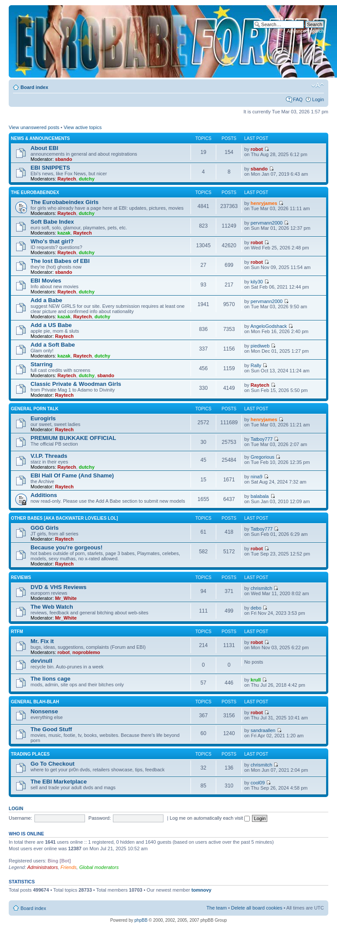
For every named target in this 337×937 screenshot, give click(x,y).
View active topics (83, 127)
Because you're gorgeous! (66, 547)
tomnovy (201, 890)
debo (256, 607)
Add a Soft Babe (53, 344)
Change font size (317, 85)
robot (257, 149)
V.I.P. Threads (49, 456)
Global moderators (99, 867)
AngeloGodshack (268, 326)
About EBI (44, 148)
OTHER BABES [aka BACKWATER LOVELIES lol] (64, 518)
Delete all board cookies (256, 907)
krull (256, 679)
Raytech (67, 178)
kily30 (257, 281)
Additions (44, 495)
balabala (260, 496)
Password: (100, 818)
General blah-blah (35, 701)
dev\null (41, 661)
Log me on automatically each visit (210, 818)
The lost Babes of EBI (60, 261)
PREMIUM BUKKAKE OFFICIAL (73, 438)
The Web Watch (52, 606)
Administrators (42, 867)
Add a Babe (46, 300)
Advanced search (305, 31)
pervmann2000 (267, 222)
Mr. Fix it (42, 641)
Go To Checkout (53, 763)
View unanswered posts (34, 127)
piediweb (260, 345)
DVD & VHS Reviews (58, 587)
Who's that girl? (52, 241)
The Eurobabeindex (35, 192)
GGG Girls (45, 528)
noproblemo (86, 652)
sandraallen (263, 730)
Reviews (21, 577)
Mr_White (66, 598)
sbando (63, 159)
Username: (20, 818)
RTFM (17, 631)
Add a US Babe (51, 325)
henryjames (264, 203)
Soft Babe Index (52, 221)
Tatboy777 (262, 439)
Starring (42, 364)
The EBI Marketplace (59, 781)
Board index (34, 87)
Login (318, 99)
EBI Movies (46, 280)
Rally (256, 365)
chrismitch (261, 588)
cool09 (258, 782)
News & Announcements (40, 138)
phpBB (140, 920)
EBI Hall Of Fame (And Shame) (72, 475)
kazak (64, 232)
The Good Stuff (51, 729)
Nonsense (44, 711)
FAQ (298, 99)
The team (217, 907)
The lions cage (51, 678)
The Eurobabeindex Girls (65, 202)
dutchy (87, 178)
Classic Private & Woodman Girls (76, 384)
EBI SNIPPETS (50, 167)
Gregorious (262, 457)
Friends (69, 867)
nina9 (256, 476)
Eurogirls (43, 418)
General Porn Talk (34, 408)
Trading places (30, 754)
